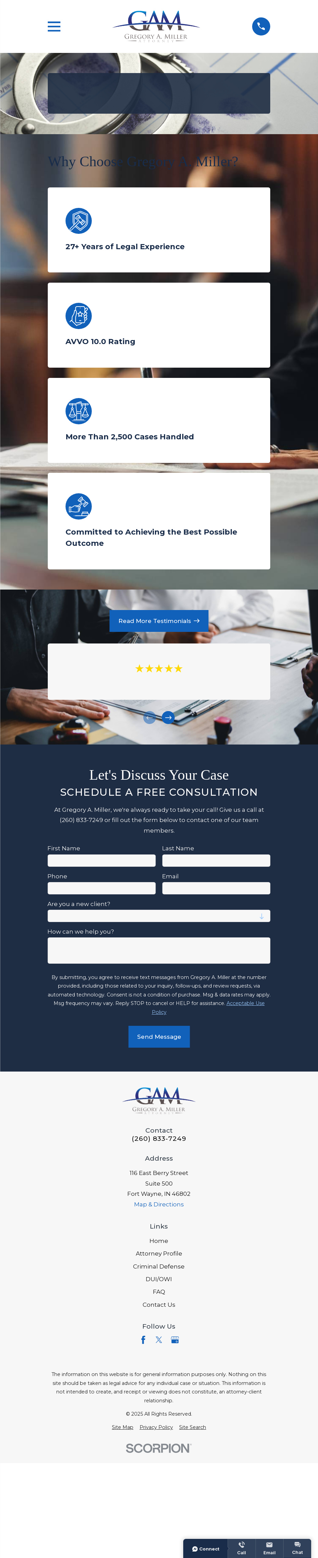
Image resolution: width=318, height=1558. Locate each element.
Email (170, 876)
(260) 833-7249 (159, 1138)
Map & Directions (159, 1204)
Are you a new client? (78, 904)
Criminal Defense (159, 1266)
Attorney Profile (159, 1253)
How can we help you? (80, 932)
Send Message (159, 1037)
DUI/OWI (159, 1279)
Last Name (178, 848)
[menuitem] (122, 1427)
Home (158, 1240)
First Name (63, 848)
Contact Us (159, 1304)
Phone (57, 876)
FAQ (159, 1291)
